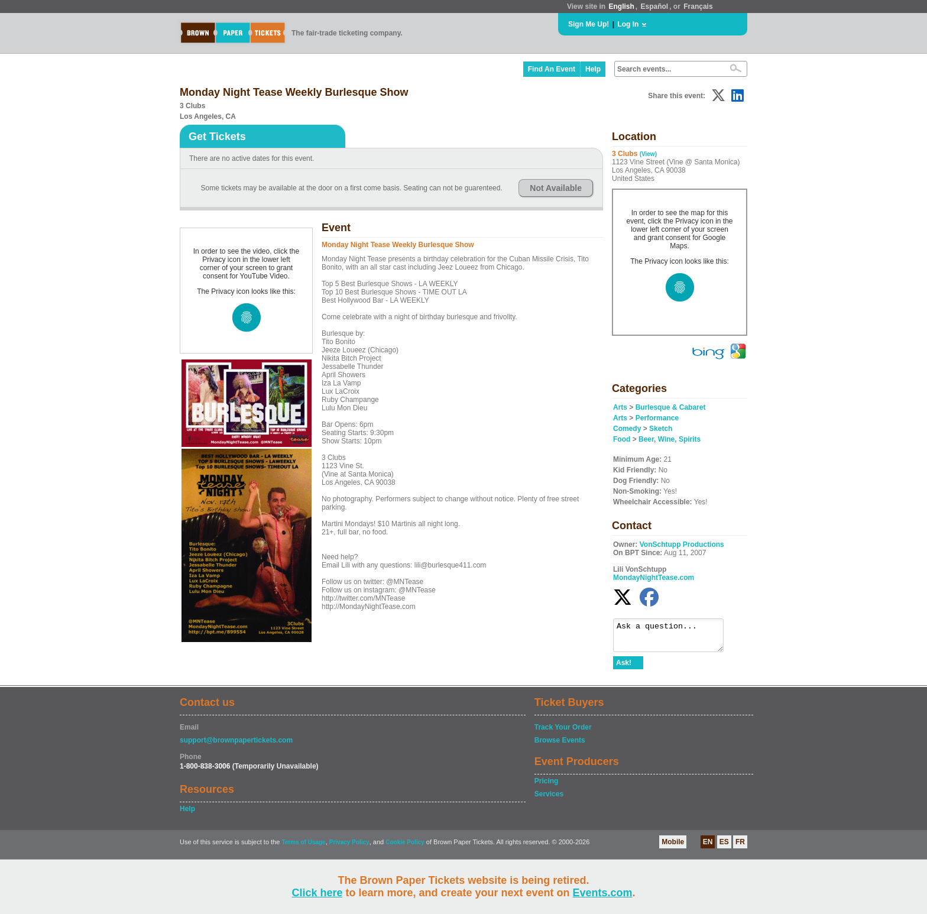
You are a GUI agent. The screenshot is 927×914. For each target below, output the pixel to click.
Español (655, 6)
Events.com (603, 893)
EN (708, 847)
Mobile (673, 847)
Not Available (556, 188)
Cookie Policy (404, 847)
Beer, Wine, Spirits (669, 439)
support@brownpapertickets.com (236, 745)
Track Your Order (563, 732)
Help (593, 69)
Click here (316, 893)
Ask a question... (674, 637)
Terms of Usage (303, 847)
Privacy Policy (349, 847)
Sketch (660, 428)
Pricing (546, 786)
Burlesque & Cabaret (671, 407)
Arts (620, 407)
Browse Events (559, 745)
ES (724, 847)
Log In (627, 24)
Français (697, 6)
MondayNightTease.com (653, 577)
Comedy (627, 428)
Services (548, 799)
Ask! (623, 668)
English (621, 6)
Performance (657, 418)
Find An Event (551, 69)
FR (740, 847)
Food (621, 439)
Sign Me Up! (588, 24)
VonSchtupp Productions (682, 544)
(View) (648, 154)
